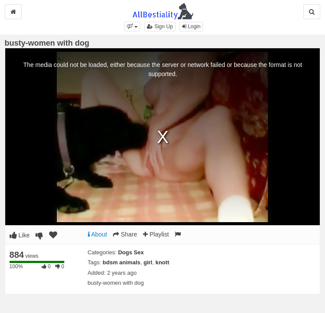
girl (147, 262)
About (97, 234)
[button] (132, 26)
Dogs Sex (131, 252)
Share (125, 234)
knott (162, 262)
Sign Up (160, 26)
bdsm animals (121, 262)
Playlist (156, 234)
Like (20, 235)
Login (191, 26)
